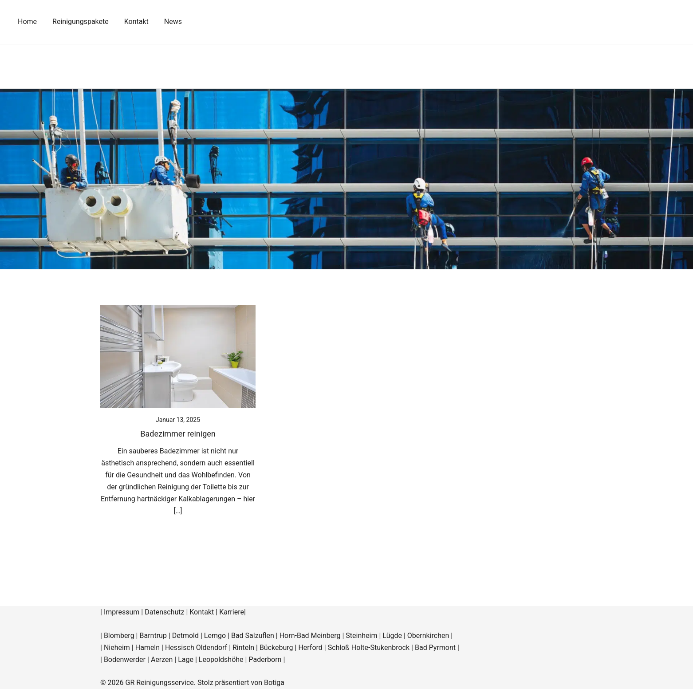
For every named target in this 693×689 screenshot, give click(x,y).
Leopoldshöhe (221, 659)
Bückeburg (276, 647)
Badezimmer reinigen (177, 433)
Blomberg (119, 635)
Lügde (392, 635)
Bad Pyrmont (435, 647)
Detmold (185, 635)
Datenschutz (164, 612)
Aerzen (162, 659)
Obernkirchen (428, 635)
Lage (185, 659)
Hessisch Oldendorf (196, 647)
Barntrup (152, 635)
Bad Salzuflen (252, 635)
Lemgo (215, 635)
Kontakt (136, 21)
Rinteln (243, 647)
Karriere (231, 612)
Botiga (274, 682)
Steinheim (361, 635)
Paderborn (264, 659)
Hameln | (150, 647)
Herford (311, 647)
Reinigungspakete (80, 21)
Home (27, 21)
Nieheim (117, 647)
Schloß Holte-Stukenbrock (369, 647)
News (173, 21)
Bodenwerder (125, 659)
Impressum (122, 612)
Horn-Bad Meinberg (310, 635)
